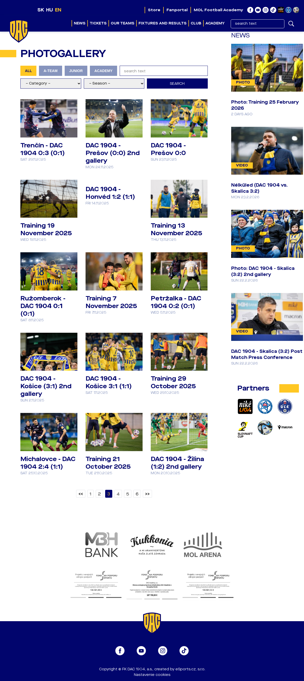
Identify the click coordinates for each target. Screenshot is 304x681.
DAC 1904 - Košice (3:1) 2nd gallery (46, 386)
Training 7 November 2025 (111, 302)
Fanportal (177, 10)
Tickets (98, 23)
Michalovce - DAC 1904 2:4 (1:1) (47, 463)
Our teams (122, 23)
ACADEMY (103, 71)
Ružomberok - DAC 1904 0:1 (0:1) (42, 306)
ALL (28, 71)
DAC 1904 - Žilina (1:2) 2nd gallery (177, 463)
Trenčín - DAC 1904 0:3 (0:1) (42, 149)
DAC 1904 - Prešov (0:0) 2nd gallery (113, 153)
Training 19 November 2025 (46, 229)
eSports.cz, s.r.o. (190, 669)
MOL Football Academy (218, 10)
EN (58, 10)
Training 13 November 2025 (176, 229)
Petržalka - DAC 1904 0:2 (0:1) (176, 302)
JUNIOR (76, 71)
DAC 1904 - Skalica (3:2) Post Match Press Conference (266, 354)
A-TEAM (51, 71)
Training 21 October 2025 (108, 463)
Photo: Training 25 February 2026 (265, 105)
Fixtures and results (163, 23)
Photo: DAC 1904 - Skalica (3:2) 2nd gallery (263, 271)
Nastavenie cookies (152, 674)
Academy (215, 23)
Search (177, 83)
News (80, 23)
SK (40, 10)
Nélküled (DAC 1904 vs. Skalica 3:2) (259, 188)
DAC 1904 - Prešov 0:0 (168, 149)
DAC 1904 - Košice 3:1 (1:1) (109, 382)
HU (49, 10)
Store (154, 10)
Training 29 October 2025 (173, 382)
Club (196, 23)
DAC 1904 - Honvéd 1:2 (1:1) (110, 193)
